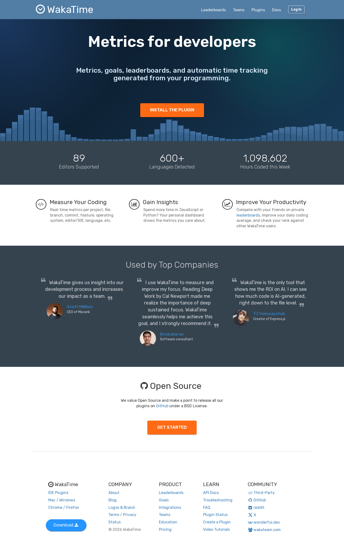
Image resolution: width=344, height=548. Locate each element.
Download (65, 525)
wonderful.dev (264, 522)
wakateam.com (264, 529)
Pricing (165, 529)
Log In (296, 9)
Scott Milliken (80, 306)
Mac (51, 500)
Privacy (129, 514)
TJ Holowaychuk (269, 313)
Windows (67, 500)
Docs (276, 10)
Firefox (72, 507)
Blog (112, 500)
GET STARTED (172, 427)
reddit (256, 507)
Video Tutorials (216, 529)
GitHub (162, 406)
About (113, 492)
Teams (238, 10)
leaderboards (248, 215)
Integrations (170, 507)
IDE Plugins (58, 492)
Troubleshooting (217, 500)
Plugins (258, 10)
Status (114, 522)
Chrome (55, 507)
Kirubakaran (172, 334)
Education (168, 522)
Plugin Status (215, 514)
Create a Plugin (217, 522)
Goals (164, 500)
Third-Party (261, 492)
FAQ (206, 507)
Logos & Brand (121, 507)
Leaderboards (213, 10)
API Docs (211, 492)
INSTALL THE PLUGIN (172, 110)
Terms (113, 514)
